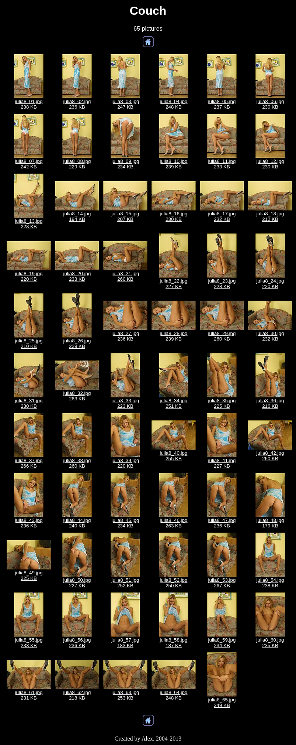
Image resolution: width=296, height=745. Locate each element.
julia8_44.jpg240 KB (77, 523)
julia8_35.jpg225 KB (222, 403)
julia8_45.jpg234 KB (125, 523)
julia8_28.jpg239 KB (174, 336)
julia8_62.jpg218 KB (77, 695)
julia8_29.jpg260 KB (222, 336)
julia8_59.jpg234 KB (222, 642)
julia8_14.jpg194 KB (77, 216)
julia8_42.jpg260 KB (270, 455)
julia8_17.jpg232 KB (222, 216)
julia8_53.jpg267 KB (222, 582)
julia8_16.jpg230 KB (174, 216)
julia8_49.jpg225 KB (29, 575)
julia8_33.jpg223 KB (125, 403)
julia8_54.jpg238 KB (270, 582)
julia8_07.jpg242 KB (29, 164)
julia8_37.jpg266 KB (29, 463)
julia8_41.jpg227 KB (222, 463)
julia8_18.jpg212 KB (270, 216)
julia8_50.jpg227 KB (77, 582)
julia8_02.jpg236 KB (77, 104)
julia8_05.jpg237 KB (222, 104)
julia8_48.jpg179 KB (270, 523)
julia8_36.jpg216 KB (270, 403)
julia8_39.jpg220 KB (125, 463)
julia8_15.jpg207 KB (125, 216)
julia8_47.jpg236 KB (222, 523)
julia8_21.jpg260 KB (125, 276)
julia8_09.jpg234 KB (125, 164)
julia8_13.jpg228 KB (29, 223)
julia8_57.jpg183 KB (125, 642)
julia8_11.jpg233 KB (222, 164)
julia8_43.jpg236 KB (29, 523)
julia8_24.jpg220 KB (270, 283)
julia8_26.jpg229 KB (77, 343)
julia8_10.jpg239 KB (174, 164)
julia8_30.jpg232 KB (270, 336)
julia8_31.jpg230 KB (29, 403)
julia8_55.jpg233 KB (29, 642)
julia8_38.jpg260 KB (77, 463)
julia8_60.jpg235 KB (270, 642)
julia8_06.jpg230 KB (270, 104)
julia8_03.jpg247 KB (125, 104)
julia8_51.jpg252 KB (125, 582)
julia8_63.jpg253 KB (125, 695)
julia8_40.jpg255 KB (174, 455)
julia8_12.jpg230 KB (270, 164)
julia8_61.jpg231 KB (29, 695)
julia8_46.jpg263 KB (174, 523)
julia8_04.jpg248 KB (174, 104)
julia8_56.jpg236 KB (77, 642)
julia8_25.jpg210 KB (29, 343)
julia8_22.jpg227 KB (174, 283)
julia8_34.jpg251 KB (174, 403)
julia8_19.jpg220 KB (29, 276)
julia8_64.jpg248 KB (174, 695)
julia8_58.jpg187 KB (174, 642)
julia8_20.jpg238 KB (77, 276)
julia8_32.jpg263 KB (77, 395)
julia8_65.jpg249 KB (222, 702)
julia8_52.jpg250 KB (174, 582)
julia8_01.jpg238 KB (29, 104)
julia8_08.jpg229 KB (77, 164)
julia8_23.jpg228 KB (222, 283)
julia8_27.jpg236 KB (125, 336)
